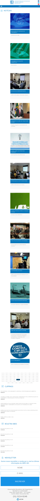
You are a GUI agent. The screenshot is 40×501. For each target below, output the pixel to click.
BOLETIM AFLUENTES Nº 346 (7, 445)
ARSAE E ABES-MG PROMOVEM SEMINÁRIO (18, 151)
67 (31, 382)
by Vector (20, 499)
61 (8, 382)
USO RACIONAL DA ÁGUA (16, 270)
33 (10, 377)
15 (18, 374)
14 (14, 374)
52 (6, 381)
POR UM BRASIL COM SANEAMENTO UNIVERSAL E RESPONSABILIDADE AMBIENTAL (18, 391)
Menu (20, 6)
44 (14, 379)
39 (33, 377)
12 (6, 374)
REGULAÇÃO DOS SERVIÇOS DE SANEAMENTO (18, 32)
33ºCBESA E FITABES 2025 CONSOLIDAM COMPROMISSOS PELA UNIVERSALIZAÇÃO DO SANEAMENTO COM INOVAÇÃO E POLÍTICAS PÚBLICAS (19, 397)
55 (18, 381)
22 (6, 376)
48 (29, 379)
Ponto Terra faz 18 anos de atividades (19, 240)
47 (25, 379)
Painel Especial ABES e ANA (7, 417)
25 (18, 376)
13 (10, 374)
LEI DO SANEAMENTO (15, 360)
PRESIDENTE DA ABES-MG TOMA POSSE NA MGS (19, 121)
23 (10, 376)
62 (12, 382)
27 (25, 376)
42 (6, 379)
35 (18, 377)
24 (14, 376)
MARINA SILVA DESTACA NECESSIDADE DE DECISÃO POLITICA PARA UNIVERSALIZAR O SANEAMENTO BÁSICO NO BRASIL (19, 411)
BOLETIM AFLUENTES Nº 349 (7, 428)
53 (10, 381)
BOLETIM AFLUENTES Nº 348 (7, 434)
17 (25, 374)
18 (29, 374)
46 (21, 379)
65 (23, 382)
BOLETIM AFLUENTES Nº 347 (7, 439)
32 (6, 377)
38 (29, 377)
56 (21, 381)
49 (33, 379)
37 (25, 377)
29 (33, 376)
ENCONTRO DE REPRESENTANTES (18, 91)
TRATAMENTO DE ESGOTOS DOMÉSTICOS (17, 62)
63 (16, 382)
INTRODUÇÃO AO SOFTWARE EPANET (19, 180)
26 (21, 376)
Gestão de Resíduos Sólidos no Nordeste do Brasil (20, 211)
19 (33, 374)
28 (29, 376)
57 (25, 381)
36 (21, 377)
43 (10, 379)
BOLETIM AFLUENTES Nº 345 (7, 450)
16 (21, 374)
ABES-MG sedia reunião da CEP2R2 (18, 330)
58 (29, 381)
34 (14, 377)
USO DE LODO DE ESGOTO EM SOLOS (19, 300)
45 (18, 379)
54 (14, 381)
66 (27, 382)
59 (33, 381)
